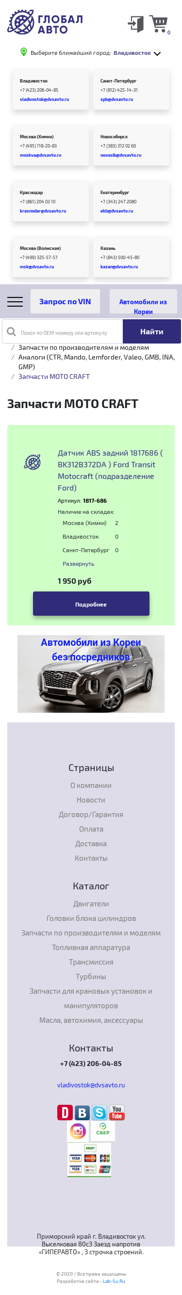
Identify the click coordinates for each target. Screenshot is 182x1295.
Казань (108, 248)
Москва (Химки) (36, 136)
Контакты (91, 857)
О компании (91, 785)
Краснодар (31, 192)
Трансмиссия (91, 961)
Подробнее (91, 604)
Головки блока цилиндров (91, 918)
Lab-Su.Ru (114, 1281)
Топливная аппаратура (91, 947)
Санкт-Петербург (118, 80)
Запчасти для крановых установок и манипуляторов (91, 998)
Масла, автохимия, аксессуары (91, 1020)
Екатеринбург (114, 192)
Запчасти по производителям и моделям (83, 347)
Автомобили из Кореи (143, 305)
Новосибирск (114, 136)
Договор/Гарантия (91, 814)
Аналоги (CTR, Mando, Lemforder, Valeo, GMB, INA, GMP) (96, 362)
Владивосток (34, 80)
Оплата (91, 828)
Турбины (91, 976)
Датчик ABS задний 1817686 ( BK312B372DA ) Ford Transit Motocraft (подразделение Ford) (110, 470)
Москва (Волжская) (40, 248)
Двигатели (91, 903)
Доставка (91, 843)
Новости (91, 799)
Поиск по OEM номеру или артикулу (57, 331)
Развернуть (78, 563)
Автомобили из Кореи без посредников (91, 650)
